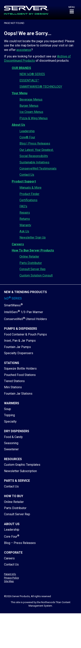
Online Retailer (29, 256)
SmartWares (13, 305)
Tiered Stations (14, 381)
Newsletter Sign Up (32, 237)
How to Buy (13, 496)
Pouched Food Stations (20, 375)
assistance (23, 50)
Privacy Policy (11, 577)
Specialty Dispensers (18, 353)
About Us (18, 125)
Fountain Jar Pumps (17, 347)
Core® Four (27, 137)
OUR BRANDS (21, 68)
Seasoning (11, 443)
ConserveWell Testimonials (38, 168)
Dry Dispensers (16, 431)
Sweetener (11, 449)
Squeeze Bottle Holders (20, 368)
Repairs (24, 212)
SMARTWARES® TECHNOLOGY (40, 86)
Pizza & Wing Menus (33, 118)
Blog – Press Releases (20, 543)
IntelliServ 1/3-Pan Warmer (23, 312)
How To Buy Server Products (33, 250)
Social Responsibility (33, 156)
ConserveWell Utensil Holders (25, 319)
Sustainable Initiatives (34, 162)
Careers (18, 244)
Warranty (25, 225)
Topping (9, 415)
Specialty (10, 421)
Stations (11, 363)
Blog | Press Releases (34, 143)
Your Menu (19, 93)
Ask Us (24, 231)
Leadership (27, 131)
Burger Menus (28, 106)
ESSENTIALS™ (29, 80)
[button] (72, 10)
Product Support (24, 181)
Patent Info (10, 574)
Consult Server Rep (32, 269)
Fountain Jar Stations (18, 393)
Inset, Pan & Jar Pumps (20, 340)
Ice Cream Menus (31, 112)
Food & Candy (13, 437)
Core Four (11, 536)
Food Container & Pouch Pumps (25, 334)
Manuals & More (30, 187)
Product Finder (29, 194)
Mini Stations (13, 387)
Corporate (13, 552)
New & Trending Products (25, 292)
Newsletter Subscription (20, 471)
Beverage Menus (30, 99)
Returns (24, 219)
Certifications (28, 200)
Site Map (9, 581)
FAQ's (23, 206)
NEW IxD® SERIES (32, 74)
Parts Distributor (30, 263)
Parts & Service (17, 480)
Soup (7, 409)
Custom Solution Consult (36, 275)
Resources (13, 459)
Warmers (11, 403)
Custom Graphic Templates (22, 464)
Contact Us (26, 174)
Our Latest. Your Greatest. (36, 150)
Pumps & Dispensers (20, 328)
